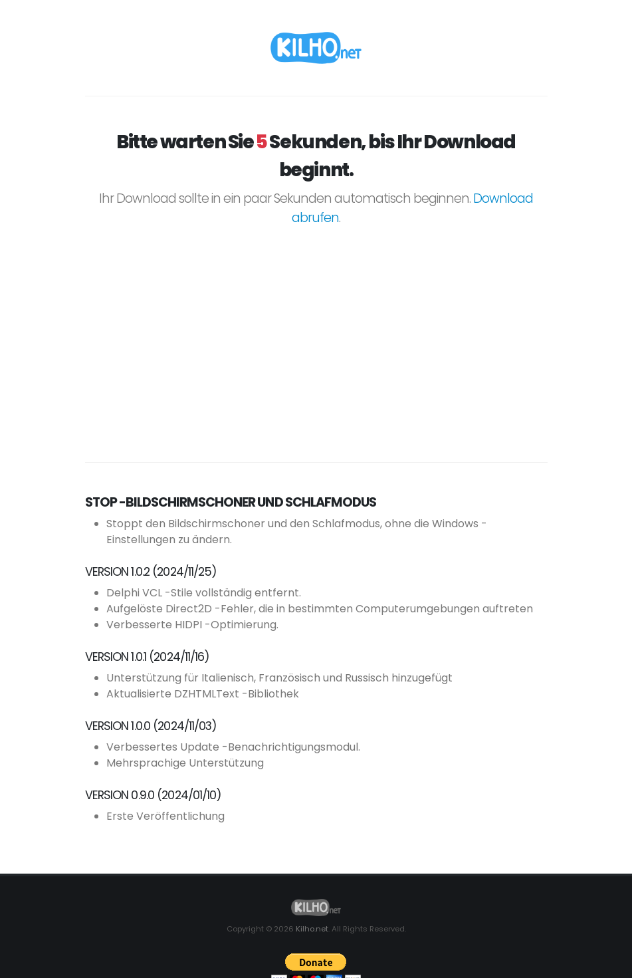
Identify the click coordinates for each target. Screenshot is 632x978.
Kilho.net (312, 928)
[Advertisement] (316, 337)
